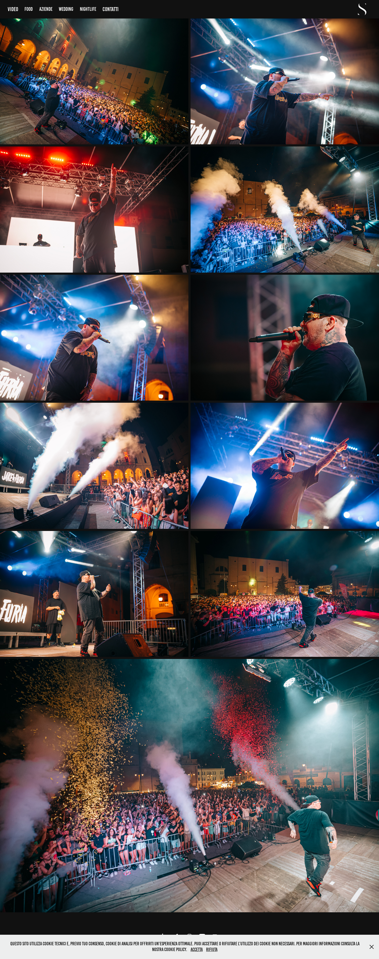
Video (13, 9)
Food (29, 9)
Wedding (66, 9)
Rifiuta (211, 949)
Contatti (111, 9)
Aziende (45, 9)
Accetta (197, 949)
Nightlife (88, 9)
